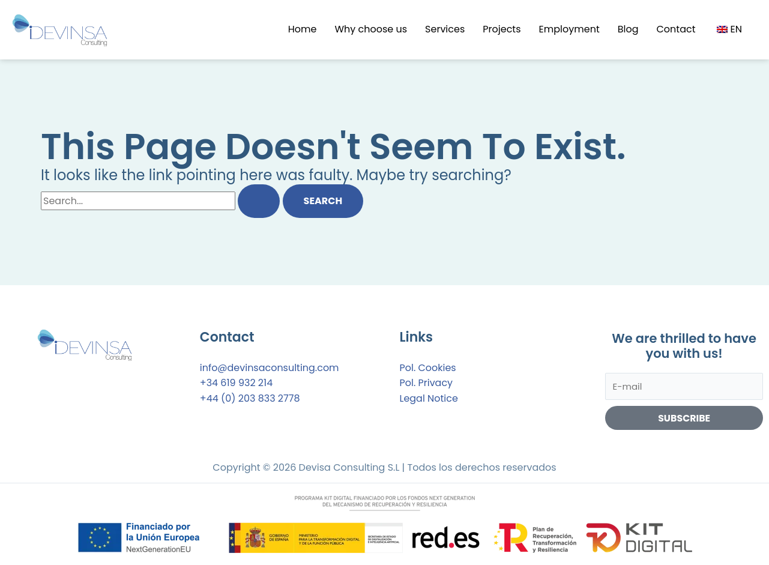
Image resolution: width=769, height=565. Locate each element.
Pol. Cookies (428, 368)
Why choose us (370, 29)
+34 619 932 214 (236, 383)
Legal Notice (429, 398)
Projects (501, 29)
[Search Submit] (259, 201)
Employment (569, 29)
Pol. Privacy (426, 383)
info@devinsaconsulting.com (269, 368)
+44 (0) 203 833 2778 (250, 398)
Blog (628, 29)
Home (302, 29)
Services (445, 29)
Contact (676, 29)
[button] (731, 29)
